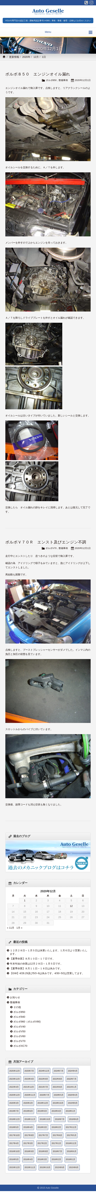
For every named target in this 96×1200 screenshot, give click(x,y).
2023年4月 (29, 1079)
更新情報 (14, 56)
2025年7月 (29, 1071)
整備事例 (63, 80)
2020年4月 (72, 1095)
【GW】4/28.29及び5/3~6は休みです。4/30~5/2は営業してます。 (47, 973)
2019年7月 (14, 1111)
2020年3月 (14, 1103)
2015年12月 (14, 1167)
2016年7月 (57, 1151)
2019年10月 (58, 1103)
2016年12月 (71, 1143)
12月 (36, 56)
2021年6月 (57, 1087)
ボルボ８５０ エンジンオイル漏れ (37, 74)
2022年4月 (14, 1087)
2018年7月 (59, 1119)
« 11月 (10, 927)
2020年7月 (44, 1095)
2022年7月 (71, 1079)
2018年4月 (28, 1127)
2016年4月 (28, 1159)
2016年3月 (42, 1159)
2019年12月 (42, 1103)
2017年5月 (71, 1135)
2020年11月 (29, 1095)
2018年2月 (56, 1127)
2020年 (26, 56)
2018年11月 (29, 1119)
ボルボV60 (19, 1036)
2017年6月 (57, 1135)
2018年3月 (42, 1127)
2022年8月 (57, 1079)
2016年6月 (71, 1151)
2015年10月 (45, 1167)
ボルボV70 (51, 548)
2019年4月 (56, 1111)
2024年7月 (58, 1071)
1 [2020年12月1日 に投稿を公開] (25, 900)
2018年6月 (74, 1119)
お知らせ (15, 997)
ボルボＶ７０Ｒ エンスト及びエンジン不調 (45, 542)
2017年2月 (42, 1143)
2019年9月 (72, 1103)
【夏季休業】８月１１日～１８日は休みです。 (36, 968)
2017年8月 (29, 1135)
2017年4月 (14, 1143)
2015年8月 (74, 1167)
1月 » (19, 927)
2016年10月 (14, 1151)
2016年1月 (70, 1159)
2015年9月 (59, 1167)
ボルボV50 (19, 1031)
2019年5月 (42, 1111)
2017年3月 (28, 1143)
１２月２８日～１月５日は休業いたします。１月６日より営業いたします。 (48, 952)
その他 (17, 1007)
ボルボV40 (19, 1026)
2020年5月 (58, 1095)
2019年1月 (70, 1111)
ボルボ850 (51, 80)
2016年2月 (56, 1159)
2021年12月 (28, 1087)
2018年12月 (14, 1119)
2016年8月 (43, 1151)
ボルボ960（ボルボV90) (27, 1021)
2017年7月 (43, 1135)
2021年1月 (71, 1087)
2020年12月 (14, 1095)
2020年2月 (28, 1103)
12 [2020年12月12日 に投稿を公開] (71, 906)
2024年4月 (72, 1071)
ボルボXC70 (20, 1045)
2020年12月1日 (83, 80)
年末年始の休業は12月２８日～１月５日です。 (36, 963)
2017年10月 (14, 1135)
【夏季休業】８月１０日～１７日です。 (32, 958)
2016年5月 (14, 1159)
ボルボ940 (19, 1016)
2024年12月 (44, 1071)
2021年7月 (43, 1087)
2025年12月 (14, 1071)
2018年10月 (45, 1119)
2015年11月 (29, 1167)
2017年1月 (56, 1143)
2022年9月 (43, 1079)
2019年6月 (28, 1111)
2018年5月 (14, 1127)
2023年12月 (14, 1079)
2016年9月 (29, 1151)
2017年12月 (71, 1127)
